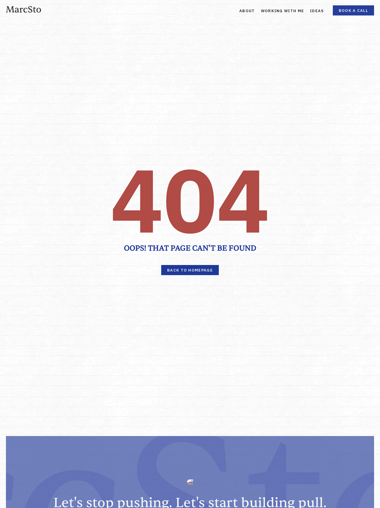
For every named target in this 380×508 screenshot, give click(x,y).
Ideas (317, 10)
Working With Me (282, 10)
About (247, 10)
